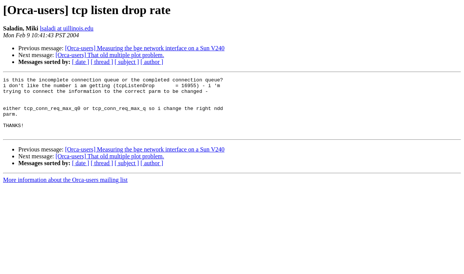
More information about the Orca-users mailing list (65, 191)
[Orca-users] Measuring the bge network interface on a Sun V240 (145, 48)
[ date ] (80, 62)
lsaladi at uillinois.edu (66, 28)
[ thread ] (102, 62)
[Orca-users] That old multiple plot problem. (110, 55)
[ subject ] (127, 62)
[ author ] (152, 62)
